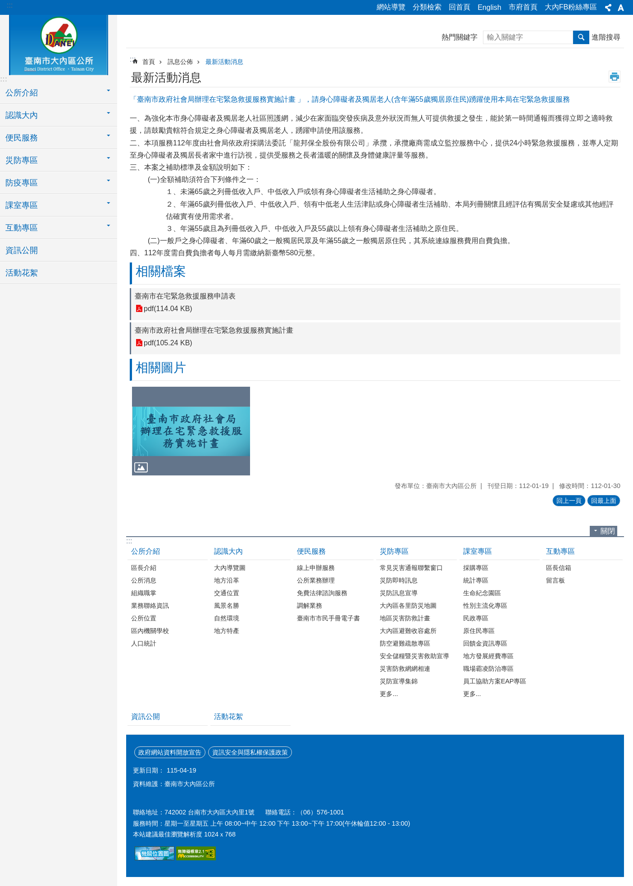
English (489, 7)
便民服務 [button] (21, 137)
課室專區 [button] (21, 205)
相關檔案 (161, 271)
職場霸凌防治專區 (488, 668)
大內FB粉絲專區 (571, 7)
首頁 (148, 61)
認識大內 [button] (21, 115)
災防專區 (394, 551)
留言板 (555, 580)
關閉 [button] (608, 531)
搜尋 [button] (581, 37)
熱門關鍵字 (460, 37)
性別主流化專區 (485, 605)
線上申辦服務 (316, 567)
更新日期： (148, 770)
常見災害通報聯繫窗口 (411, 567)
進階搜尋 (606, 37)
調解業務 (309, 605)
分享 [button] (608, 7)
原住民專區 (479, 630)
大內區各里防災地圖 (408, 605)
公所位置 (143, 618)
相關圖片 (161, 368)
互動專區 (560, 551)
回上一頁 (569, 500)
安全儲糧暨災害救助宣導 (414, 656)
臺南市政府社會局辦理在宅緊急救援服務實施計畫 (214, 330)
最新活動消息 (224, 61)
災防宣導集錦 (399, 681)
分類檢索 (427, 7)
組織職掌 (143, 593)
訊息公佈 (180, 61)
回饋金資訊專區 (485, 643)
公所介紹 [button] (21, 92)
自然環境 (226, 618)
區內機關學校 (150, 630)
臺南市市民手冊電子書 (328, 618)
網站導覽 (391, 7)
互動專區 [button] (21, 227)
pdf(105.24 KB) (168, 343)
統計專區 (475, 580)
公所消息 (143, 580)
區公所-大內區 (58, 43)
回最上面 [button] (603, 500)
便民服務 (311, 551)
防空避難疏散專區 (405, 643)
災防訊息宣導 (399, 593)
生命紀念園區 (482, 593)
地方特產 (226, 630)
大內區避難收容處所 (408, 630)
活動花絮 (21, 272)
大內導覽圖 (230, 567)
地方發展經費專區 (488, 656)
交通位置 (226, 593)
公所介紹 (145, 551)
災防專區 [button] (21, 160)
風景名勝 (226, 605)
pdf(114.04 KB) (168, 308)
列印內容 (614, 76)
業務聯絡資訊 (150, 605)
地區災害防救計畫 (405, 618)
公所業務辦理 (316, 580)
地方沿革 (226, 580)
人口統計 (143, 643)
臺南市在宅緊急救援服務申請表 (185, 296)
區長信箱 (558, 567)
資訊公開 (21, 250)
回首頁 (459, 7)
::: (10, 5)
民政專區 (475, 618)
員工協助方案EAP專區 (495, 681)
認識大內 (228, 551)
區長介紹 (143, 567)
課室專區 (477, 551)
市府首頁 (523, 7)
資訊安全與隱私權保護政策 (250, 752)
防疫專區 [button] (21, 182)
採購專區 (475, 567)
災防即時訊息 (399, 580)
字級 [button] (620, 7)
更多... (389, 693)
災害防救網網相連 (405, 668)
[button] (191, 431)
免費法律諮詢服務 (322, 593)
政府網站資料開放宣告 (169, 752)
